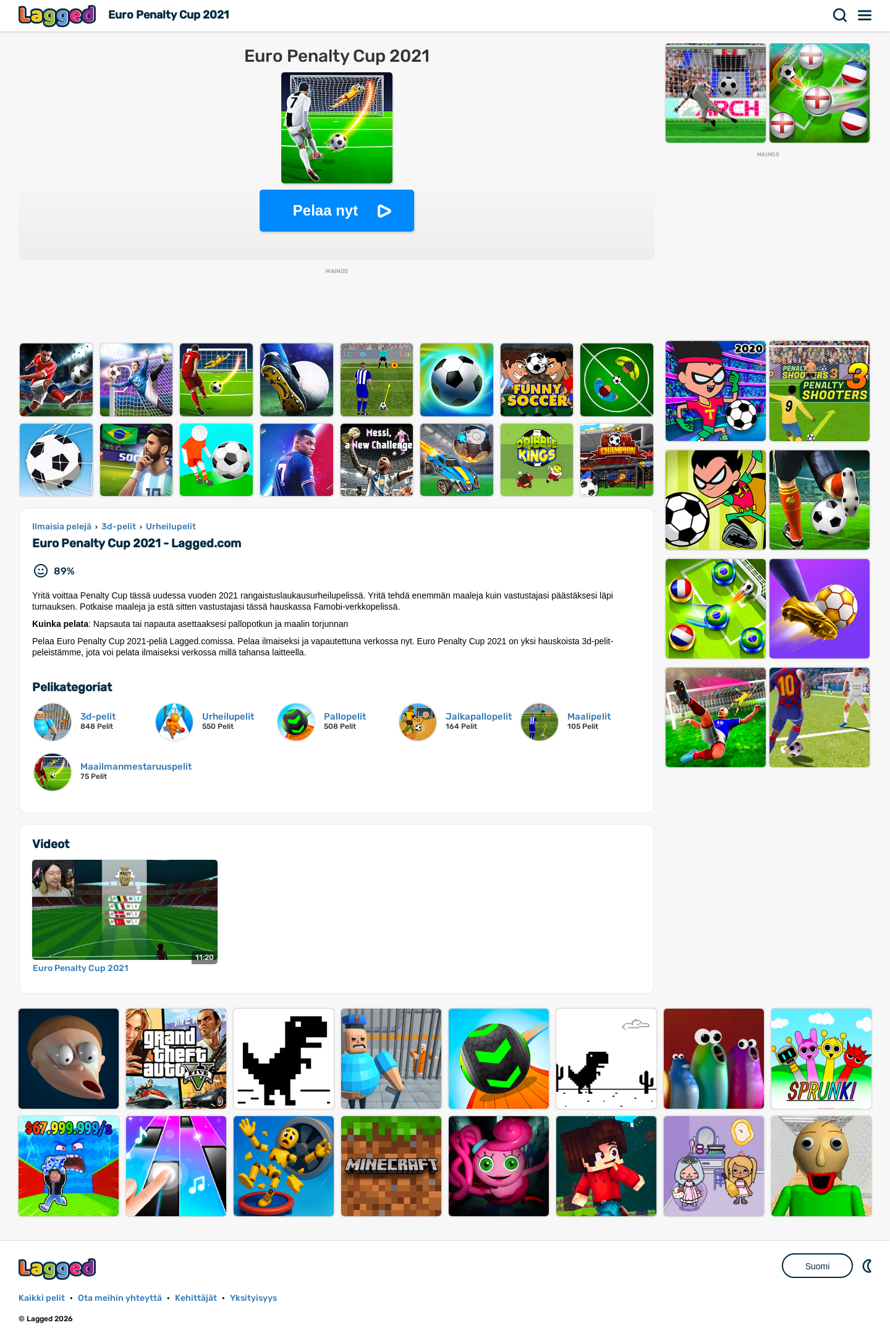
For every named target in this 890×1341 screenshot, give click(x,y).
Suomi (817, 1266)
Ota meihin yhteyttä (120, 1298)
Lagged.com (59, 1269)
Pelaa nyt (325, 210)
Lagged (59, 16)
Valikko (865, 15)
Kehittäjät (196, 1298)
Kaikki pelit (42, 1298)
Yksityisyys (253, 1298)
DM (868, 1265)
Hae (840, 15)
